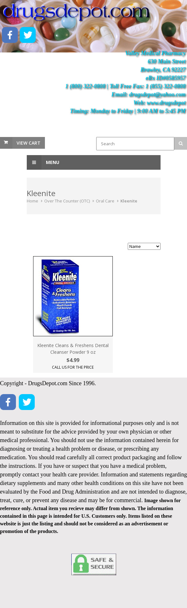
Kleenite (128, 201)
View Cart (28, 143)
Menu (43, 162)
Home (32, 201)
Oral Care (105, 201)
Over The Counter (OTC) (67, 201)
